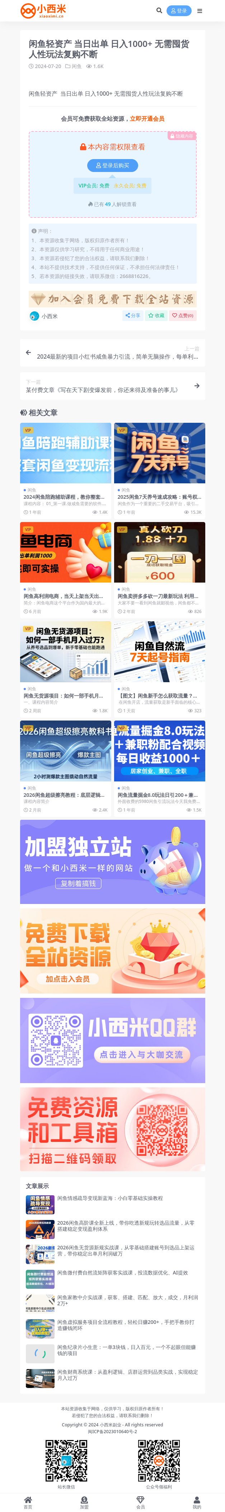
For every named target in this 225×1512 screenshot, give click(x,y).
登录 (179, 11)
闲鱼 (77, 66)
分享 (133, 315)
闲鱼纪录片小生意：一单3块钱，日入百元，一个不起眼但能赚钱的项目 (126, 1350)
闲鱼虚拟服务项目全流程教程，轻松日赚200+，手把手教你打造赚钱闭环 (125, 1325)
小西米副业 (110, 1425)
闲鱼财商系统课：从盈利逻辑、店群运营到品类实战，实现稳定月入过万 (127, 1374)
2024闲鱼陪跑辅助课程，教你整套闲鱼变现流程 (65, 499)
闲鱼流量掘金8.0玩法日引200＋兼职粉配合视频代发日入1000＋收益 (158, 797)
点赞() (182, 315)
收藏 (156, 315)
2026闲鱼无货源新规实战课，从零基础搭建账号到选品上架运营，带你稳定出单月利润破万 (125, 1250)
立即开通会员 (147, 119)
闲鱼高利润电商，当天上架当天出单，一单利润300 (61, 599)
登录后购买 (112, 165)
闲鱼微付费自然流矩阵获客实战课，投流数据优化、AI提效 (122, 1272)
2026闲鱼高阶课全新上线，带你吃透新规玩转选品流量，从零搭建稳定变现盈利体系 (125, 1225)
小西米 (43, 316)
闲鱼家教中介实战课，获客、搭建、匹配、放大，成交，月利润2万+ (127, 1300)
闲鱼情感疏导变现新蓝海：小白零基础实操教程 (110, 1198)
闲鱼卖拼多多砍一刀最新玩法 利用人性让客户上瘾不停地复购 (159, 599)
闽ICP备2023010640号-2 (112, 1432)
